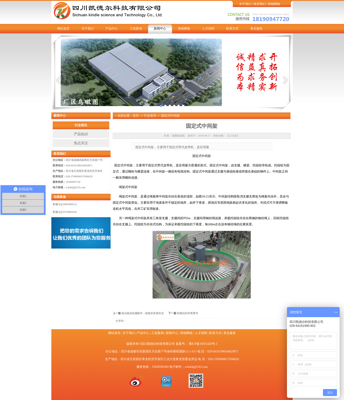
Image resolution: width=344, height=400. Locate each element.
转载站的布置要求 (187, 313)
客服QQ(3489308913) (65, 204)
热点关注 (81, 143)
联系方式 (232, 28)
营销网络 (274, 4)
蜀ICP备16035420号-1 (203, 343)
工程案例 (136, 28)
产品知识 (81, 134)
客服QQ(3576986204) (65, 211)
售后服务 (256, 28)
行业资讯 (81, 125)
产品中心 (112, 28)
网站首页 (63, 28)
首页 (136, 115)
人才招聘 (208, 28)
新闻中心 (160, 28)
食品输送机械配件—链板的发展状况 (143, 313)
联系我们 (260, 4)
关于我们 (245, 4)
